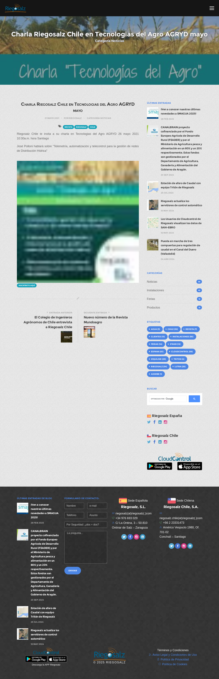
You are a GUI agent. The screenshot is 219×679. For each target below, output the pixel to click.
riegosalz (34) (159, 366)
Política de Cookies (174, 664)
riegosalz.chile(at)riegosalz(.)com (180, 518)
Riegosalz (75, 118)
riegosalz (81, 127)
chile (92, 127)
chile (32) (173, 329)
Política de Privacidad (175, 659)
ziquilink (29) (158, 359)
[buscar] (167, 399)
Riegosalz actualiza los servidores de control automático (45, 634)
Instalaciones (155, 290)
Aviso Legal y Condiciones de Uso (175, 654)
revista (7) (191, 329)
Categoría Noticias (99, 118)
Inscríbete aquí (27, 285)
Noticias (152, 281)
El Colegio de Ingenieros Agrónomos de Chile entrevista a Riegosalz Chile (48, 322)
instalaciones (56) (183, 336)
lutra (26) (180, 366)
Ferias (151, 299)
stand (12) (175, 344)
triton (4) (179, 359)
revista (68, 127)
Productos (153, 307)
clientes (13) (158, 336)
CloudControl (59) (182, 351)
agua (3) (155, 329)
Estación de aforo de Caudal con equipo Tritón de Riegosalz (43, 612)
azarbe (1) (156, 374)
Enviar (72, 570)
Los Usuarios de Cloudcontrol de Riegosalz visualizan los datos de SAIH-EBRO (181, 223)
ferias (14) (156, 344)
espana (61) (157, 351)
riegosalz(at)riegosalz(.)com (134, 513)
